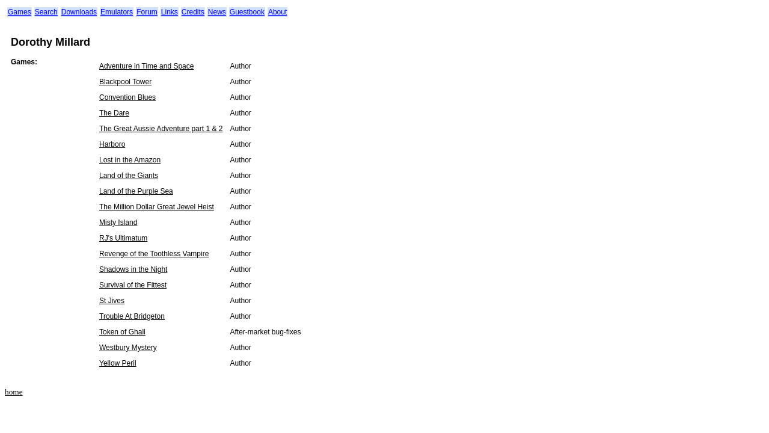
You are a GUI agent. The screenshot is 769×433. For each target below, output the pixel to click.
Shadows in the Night (133, 269)
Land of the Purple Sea (136, 191)
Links (169, 12)
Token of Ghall (122, 332)
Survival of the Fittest (133, 285)
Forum (147, 12)
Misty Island (118, 222)
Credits (193, 12)
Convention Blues (127, 97)
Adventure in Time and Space (146, 66)
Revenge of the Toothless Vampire (154, 254)
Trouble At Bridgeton (132, 316)
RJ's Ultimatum (123, 238)
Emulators (116, 12)
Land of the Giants (128, 175)
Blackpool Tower (125, 82)
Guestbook (247, 12)
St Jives (111, 300)
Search (46, 12)
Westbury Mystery (128, 347)
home (14, 391)
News (217, 12)
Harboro (112, 144)
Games (19, 12)
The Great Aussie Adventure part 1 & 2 (160, 128)
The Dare (114, 113)
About (277, 12)
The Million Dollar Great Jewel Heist (156, 207)
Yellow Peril (117, 363)
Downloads (79, 12)
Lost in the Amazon (130, 160)
